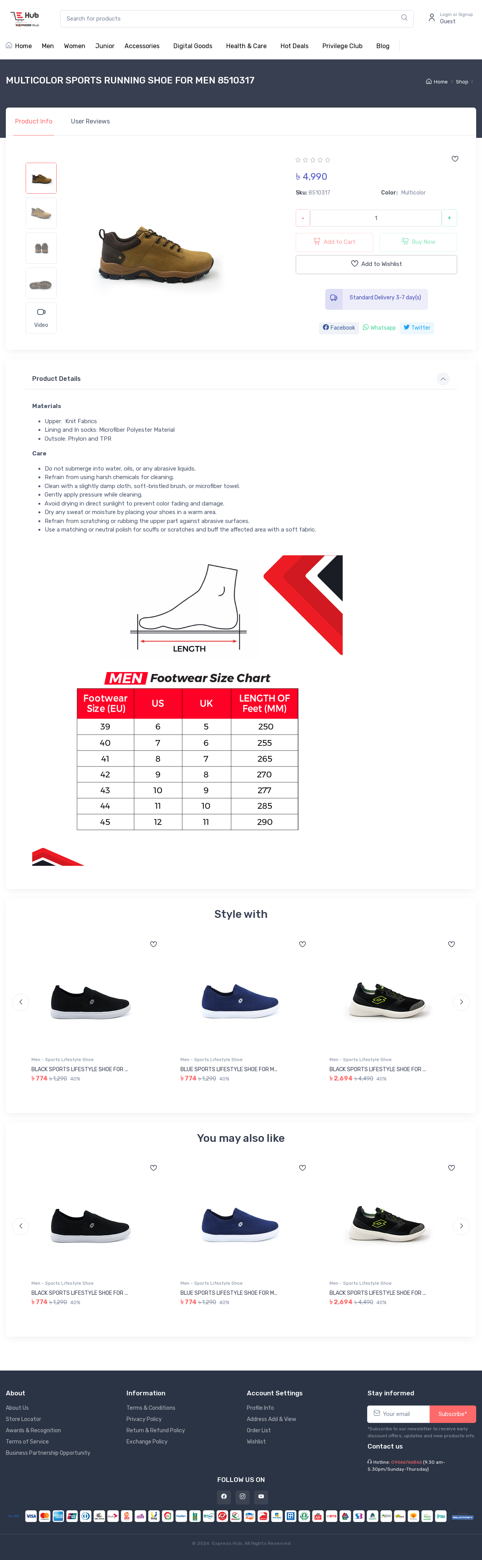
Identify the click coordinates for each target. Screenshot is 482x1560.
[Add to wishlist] (454, 159)
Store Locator (23, 1419)
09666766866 (406, 1462)
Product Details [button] (56, 378)
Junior (104, 46)
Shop (462, 82)
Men (48, 46)
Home (19, 46)
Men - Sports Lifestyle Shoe (62, 1059)
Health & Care (246, 46)
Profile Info (260, 1408)
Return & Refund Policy (156, 1430)
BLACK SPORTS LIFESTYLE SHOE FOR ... (79, 1069)
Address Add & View (271, 1419)
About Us (17, 1408)
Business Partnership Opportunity (48, 1453)
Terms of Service (27, 1441)
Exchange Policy (147, 1441)
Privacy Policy (144, 1419)
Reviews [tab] (90, 121)
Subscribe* (453, 1414)
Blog (383, 46)
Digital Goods (192, 46)
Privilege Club (342, 46)
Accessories (142, 46)
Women (74, 46)
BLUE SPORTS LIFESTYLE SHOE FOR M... (228, 1069)
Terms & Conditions (151, 1408)
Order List (259, 1430)
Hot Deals (295, 46)
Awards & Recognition (33, 1430)
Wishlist (256, 1441)
